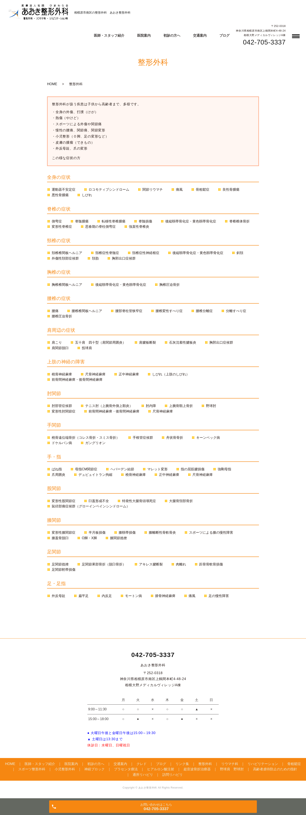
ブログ (224, 35)
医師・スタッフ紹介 (109, 35)
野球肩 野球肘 (232, 769)
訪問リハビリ (172, 774)
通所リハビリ (143, 774)
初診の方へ (171, 35)
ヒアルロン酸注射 (160, 769)
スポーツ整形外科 (31, 769)
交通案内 (200, 35)
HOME (52, 84)
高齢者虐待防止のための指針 (275, 769)
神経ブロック (94, 769)
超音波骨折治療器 (197, 769)
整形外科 (205, 764)
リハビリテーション (263, 764)
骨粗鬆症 (294, 764)
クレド (141, 764)
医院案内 (144, 35)
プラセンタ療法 (126, 769)
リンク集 (182, 764)
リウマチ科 (229, 764)
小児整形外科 (65, 769)
